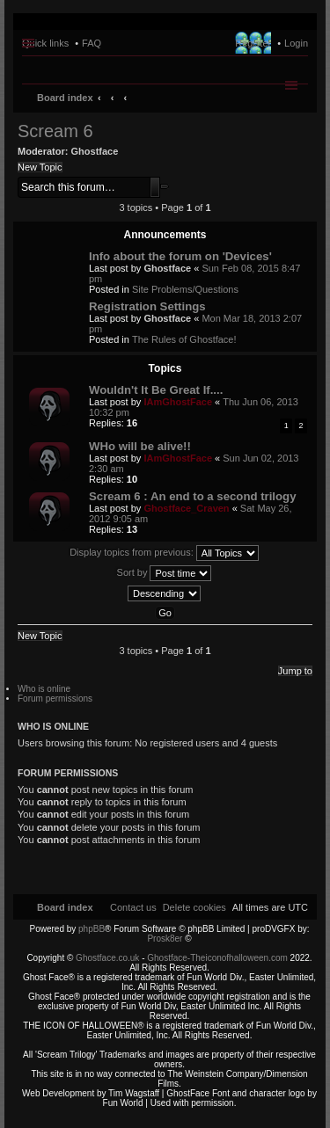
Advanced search (164, 186)
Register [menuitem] (253, 43)
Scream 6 (55, 131)
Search (155, 187)
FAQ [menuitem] (91, 43)
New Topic (40, 167)
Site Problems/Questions (185, 289)
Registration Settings (147, 306)
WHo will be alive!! (140, 446)
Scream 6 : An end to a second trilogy (192, 496)
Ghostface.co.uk (109, 958)
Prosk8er (164, 938)
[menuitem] (194, 907)
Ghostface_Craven (186, 508)
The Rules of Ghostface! (184, 339)
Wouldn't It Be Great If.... (156, 390)
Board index (65, 97)
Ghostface (95, 151)
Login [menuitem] (296, 43)
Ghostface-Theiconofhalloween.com (217, 958)
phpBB (91, 929)
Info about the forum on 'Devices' (180, 256)
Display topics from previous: (164, 553)
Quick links (45, 43)
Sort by (164, 573)
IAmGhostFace (177, 402)
